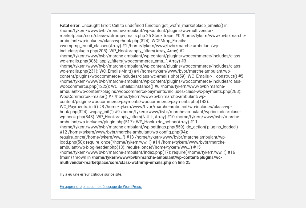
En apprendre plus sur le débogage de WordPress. (101, 187)
